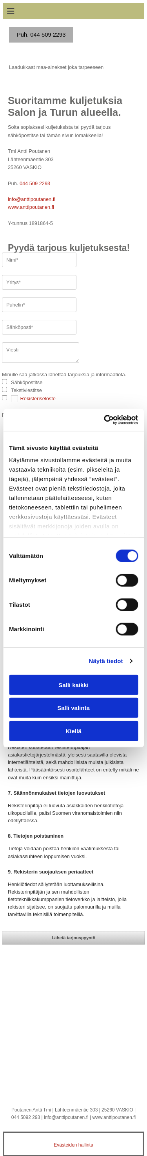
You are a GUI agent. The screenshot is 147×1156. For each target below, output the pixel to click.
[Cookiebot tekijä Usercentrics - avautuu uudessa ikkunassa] (104, 420)
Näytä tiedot (106, 661)
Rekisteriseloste (38, 398)
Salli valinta (73, 707)
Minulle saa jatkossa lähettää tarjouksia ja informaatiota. (64, 374)
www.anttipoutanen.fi (31, 207)
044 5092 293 (25, 1117)
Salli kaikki (73, 684)
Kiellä (73, 730)
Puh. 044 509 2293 (41, 35)
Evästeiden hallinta (73, 1145)
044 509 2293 (35, 183)
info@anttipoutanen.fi (31, 199)
